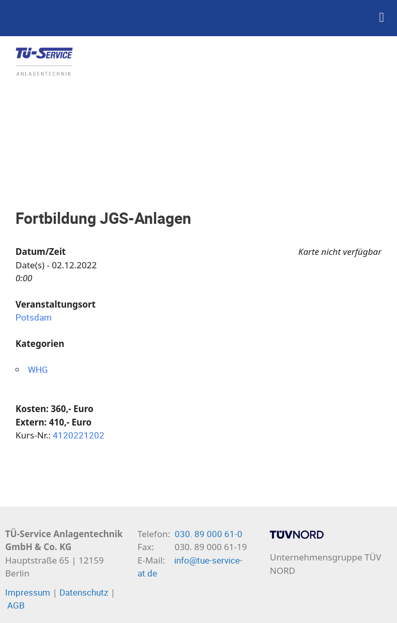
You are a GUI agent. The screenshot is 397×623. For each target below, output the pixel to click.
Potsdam (34, 317)
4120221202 (78, 435)
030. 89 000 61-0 (208, 534)
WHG (38, 369)
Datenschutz (83, 592)
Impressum (27, 592)
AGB (16, 605)
